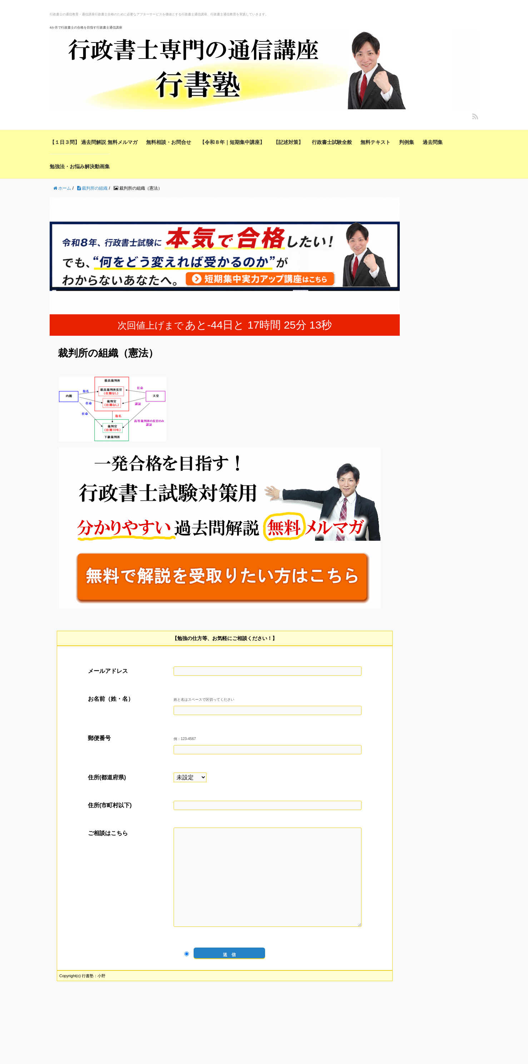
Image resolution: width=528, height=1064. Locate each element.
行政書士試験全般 (332, 142)
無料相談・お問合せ (168, 142)
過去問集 (433, 142)
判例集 (406, 142)
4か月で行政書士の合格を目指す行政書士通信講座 (86, 27)
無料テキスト (375, 142)
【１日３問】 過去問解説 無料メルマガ (94, 142)
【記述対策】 (288, 142)
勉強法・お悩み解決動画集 (80, 166)
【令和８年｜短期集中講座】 (232, 142)
